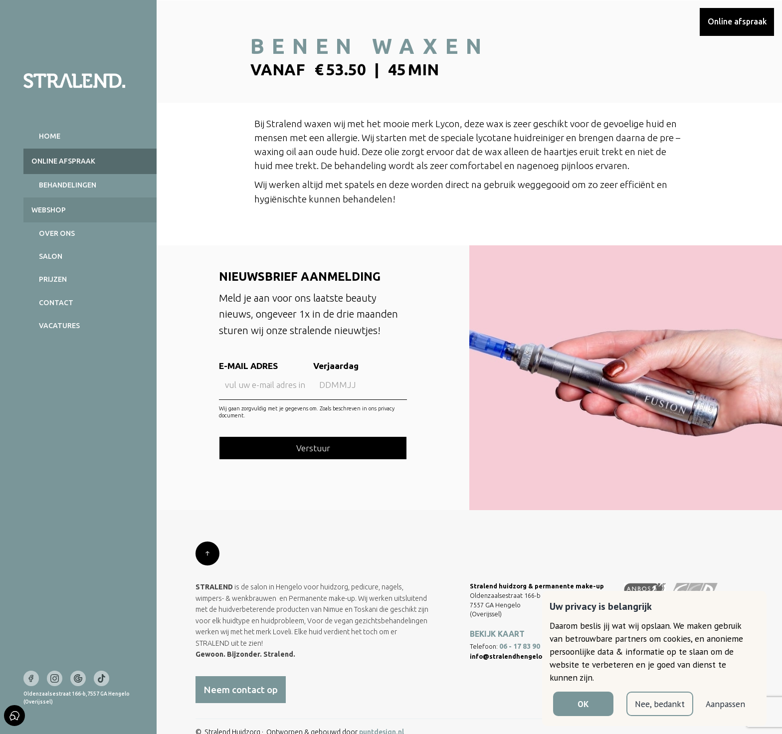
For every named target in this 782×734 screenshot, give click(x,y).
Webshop (48, 210)
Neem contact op (240, 689)
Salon (50, 256)
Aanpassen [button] (725, 704)
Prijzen (53, 279)
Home (49, 136)
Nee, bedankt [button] (660, 704)
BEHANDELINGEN (67, 185)
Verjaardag (335, 366)
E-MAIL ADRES (248, 366)
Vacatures (59, 326)
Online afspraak (737, 21)
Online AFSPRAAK (63, 161)
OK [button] (583, 704)
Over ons (57, 233)
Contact (56, 303)
